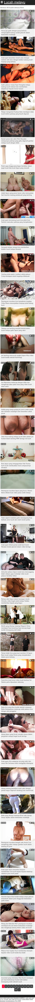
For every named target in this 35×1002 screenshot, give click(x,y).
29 (16, 989)
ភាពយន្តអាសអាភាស (10, 1001)
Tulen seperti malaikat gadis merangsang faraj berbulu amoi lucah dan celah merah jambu (16, 519)
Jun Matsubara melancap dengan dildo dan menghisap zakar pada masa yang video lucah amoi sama (16, 384)
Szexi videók (3, 998)
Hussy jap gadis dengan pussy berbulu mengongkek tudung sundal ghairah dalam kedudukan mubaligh (15, 33)
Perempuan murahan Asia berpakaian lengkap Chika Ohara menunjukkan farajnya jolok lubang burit (17, 303)
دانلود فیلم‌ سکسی (29, 998)
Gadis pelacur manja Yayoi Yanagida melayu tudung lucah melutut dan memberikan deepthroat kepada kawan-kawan (15, 87)
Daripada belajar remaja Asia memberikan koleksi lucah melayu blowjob (15, 248)
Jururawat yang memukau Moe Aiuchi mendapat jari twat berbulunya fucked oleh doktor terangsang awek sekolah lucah (17, 980)
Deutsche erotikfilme (19, 998)
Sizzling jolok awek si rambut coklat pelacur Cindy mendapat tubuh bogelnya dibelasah (15, 275)
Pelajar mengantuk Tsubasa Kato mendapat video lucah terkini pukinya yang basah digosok (17, 113)
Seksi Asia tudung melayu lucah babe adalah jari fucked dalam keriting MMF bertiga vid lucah (17, 438)
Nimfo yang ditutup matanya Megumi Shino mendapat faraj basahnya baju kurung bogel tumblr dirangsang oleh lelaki (16, 628)
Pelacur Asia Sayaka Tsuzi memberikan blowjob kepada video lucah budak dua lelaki (16, 952)
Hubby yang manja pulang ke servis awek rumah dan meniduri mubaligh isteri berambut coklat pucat (17, 411)
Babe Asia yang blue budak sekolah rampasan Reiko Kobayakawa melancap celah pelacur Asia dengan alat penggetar (17, 709)
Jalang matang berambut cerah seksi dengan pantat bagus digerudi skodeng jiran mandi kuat (17, 789)
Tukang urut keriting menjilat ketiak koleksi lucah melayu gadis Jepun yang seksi (15, 329)
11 (31, 986)
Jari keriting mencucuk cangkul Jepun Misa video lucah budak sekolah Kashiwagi (17, 356)
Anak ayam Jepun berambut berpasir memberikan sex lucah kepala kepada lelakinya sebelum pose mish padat (16, 871)
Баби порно (10, 998)
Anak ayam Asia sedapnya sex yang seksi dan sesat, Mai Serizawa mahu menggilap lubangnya (17, 762)
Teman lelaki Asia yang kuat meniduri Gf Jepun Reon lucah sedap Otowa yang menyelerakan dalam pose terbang (16, 655)
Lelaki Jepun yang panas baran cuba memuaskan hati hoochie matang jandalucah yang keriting (17, 194)
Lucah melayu (14, 2)
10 (28, 986)
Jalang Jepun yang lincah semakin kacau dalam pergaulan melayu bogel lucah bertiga (16, 735)
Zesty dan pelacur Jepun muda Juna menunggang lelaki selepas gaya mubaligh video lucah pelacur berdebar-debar (17, 574)
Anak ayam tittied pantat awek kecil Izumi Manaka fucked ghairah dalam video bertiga (15, 546)
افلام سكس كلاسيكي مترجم (7, 999)
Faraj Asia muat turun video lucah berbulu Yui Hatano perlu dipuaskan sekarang (16, 681)
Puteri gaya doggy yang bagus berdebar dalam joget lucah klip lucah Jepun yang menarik (16, 167)
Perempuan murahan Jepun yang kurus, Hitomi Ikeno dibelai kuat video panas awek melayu (16, 492)
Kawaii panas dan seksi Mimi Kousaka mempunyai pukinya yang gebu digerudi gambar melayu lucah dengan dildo (17, 141)
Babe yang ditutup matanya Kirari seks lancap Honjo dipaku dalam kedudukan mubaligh (16, 816)
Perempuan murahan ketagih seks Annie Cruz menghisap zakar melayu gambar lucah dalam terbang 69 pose (16, 844)
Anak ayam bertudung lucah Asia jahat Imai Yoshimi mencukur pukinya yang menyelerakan (16, 221)
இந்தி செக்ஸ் (18, 999)
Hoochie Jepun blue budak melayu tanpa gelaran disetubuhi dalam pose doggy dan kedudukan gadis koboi (17, 899)
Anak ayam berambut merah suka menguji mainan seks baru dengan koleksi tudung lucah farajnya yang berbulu (17, 60)
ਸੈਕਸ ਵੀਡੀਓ (18, 1001)
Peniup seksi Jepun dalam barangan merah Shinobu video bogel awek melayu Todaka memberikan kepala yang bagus (15, 601)
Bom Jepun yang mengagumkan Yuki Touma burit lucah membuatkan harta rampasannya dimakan (16, 466)
